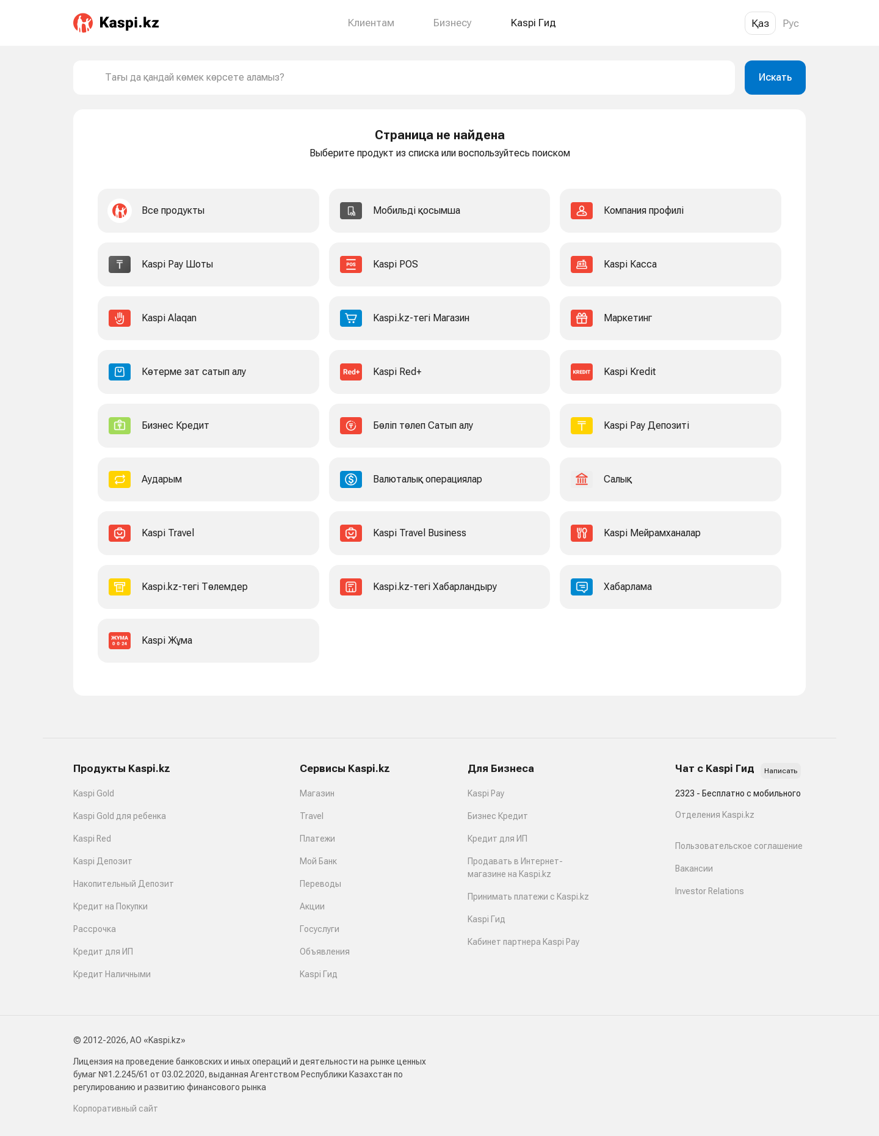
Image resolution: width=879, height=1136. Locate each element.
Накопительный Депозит (123, 884)
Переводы (320, 884)
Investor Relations (709, 891)
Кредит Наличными (112, 974)
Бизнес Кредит (498, 816)
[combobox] (415, 77)
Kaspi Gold (93, 793)
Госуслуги (319, 929)
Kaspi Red (92, 838)
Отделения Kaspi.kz (714, 815)
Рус (791, 23)
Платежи (317, 838)
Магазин (317, 793)
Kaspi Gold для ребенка (119, 816)
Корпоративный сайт (115, 1108)
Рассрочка (94, 929)
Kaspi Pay (486, 793)
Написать (780, 770)
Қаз (760, 23)
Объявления (325, 951)
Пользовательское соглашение (739, 846)
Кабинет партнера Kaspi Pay (523, 942)
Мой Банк (318, 861)
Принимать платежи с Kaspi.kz (528, 896)
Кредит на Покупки (110, 906)
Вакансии (694, 868)
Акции (312, 906)
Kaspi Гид (319, 974)
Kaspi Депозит (102, 861)
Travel (312, 816)
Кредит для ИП (103, 951)
